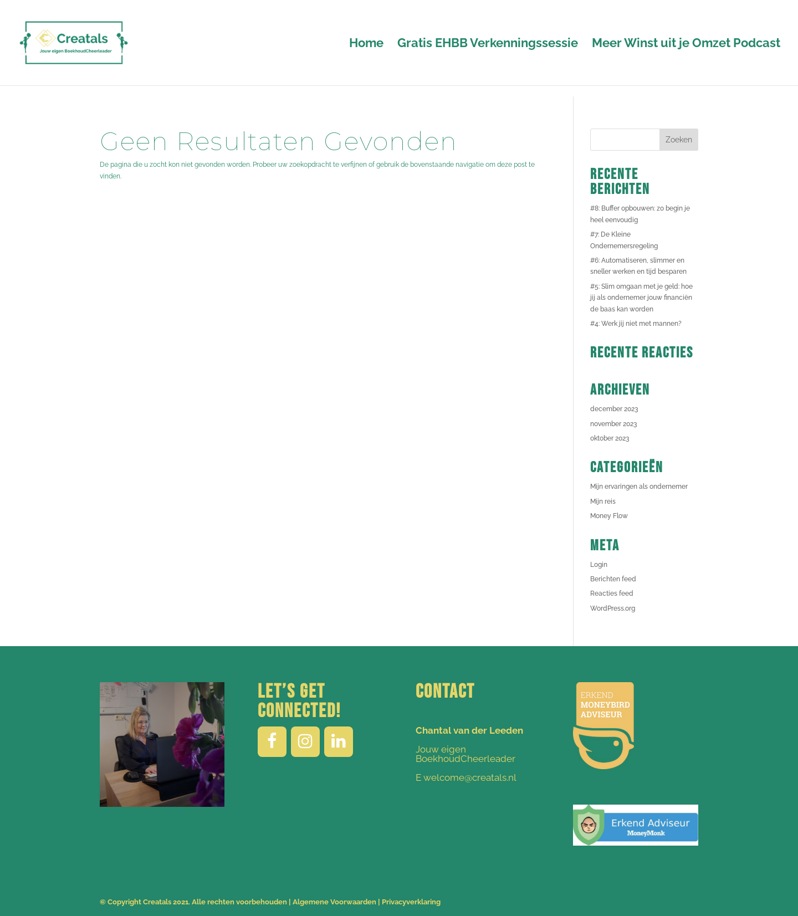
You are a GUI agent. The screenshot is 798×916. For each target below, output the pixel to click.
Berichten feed (613, 579)
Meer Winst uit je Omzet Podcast (686, 44)
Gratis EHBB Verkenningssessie (487, 44)
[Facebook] (272, 741)
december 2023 (614, 409)
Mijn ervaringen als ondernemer (639, 486)
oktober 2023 (609, 438)
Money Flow (609, 516)
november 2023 (613, 424)
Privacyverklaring (411, 902)
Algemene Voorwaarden (334, 902)
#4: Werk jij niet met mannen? (636, 323)
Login (598, 565)
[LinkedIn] (338, 741)
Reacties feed (611, 593)
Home (366, 44)
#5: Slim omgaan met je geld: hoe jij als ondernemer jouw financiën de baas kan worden (641, 298)
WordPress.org (612, 608)
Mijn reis (603, 501)
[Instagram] (305, 741)
